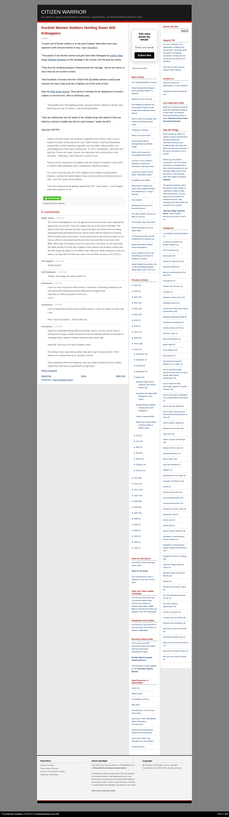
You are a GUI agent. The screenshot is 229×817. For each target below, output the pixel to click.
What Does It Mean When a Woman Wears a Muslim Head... (146, 425)
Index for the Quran (140, 571)
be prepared (168, 281)
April (138, 453)
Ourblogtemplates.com (45, 814)
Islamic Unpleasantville (145, 416)
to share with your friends (173, 618)
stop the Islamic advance (173, 531)
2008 (136, 507)
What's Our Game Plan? (141, 135)
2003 (136, 536)
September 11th (169, 514)
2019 (136, 320)
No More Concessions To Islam (52, 771)
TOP (226, 814)
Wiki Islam (136, 705)
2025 (136, 285)
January (139, 470)
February (140, 464)
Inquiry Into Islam (47, 765)
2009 (136, 501)
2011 (136, 490)
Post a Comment (49, 370)
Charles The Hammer (171, 286)
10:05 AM (60, 218)
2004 (136, 530)
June (138, 441)
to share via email (170, 612)
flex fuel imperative (170, 339)
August (139, 377)
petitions (166, 470)
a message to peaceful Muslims (175, 233)
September (140, 371)
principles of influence (172, 481)
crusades (167, 292)
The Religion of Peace (140, 699)
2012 (136, 484)
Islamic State (116, 55)
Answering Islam (138, 747)
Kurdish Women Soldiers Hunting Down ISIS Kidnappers (146, 408)
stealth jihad (168, 525)
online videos (168, 459)
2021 (136, 309)
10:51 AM (59, 261)
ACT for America (170, 250)
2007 (136, 513)
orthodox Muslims (57, 59)
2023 (136, 297)
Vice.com (45, 129)
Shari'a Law (168, 520)
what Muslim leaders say (173, 637)
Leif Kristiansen (48, 272)
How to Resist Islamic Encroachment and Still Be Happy (142, 144)
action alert (167, 256)
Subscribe (144, 55)
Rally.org (178, 47)
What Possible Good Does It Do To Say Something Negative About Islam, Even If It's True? (144, 267)
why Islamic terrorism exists (174, 651)
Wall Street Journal (60, 91)
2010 (136, 495)
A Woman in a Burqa (140, 130)
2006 (136, 519)
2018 (136, 326)
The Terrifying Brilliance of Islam (144, 82)
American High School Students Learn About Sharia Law (146, 384)
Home (83, 376)
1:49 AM (58, 283)
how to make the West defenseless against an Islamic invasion (175, 386)
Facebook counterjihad (172, 322)
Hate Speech (137, 200)
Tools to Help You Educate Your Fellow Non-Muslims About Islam (144, 121)
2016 (136, 338)
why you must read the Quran (174, 656)
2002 (136, 542)
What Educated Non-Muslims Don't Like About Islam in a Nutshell (143, 91)
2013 (136, 478)
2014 (136, 349)
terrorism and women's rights (174, 587)
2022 (136, 303)
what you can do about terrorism (175, 642)
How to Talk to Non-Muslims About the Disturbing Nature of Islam (175, 414)
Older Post (120, 376)
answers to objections (172, 261)
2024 (136, 291)
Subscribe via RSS (139, 68)
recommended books (171, 498)
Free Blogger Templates (13, 814)
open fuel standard (170, 464)
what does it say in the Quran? (175, 628)
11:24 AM (62, 272)
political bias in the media (173, 475)
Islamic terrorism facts (172, 448)
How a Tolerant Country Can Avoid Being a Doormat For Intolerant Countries (143, 256)
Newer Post (46, 376)
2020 (136, 314)
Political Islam (137, 694)
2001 (136, 548)
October (139, 366)
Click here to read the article (103, 791)
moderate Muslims (170, 453)
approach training (170, 267)
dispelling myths (169, 303)
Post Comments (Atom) (63, 380)
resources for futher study (173, 509)
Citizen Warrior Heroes (49, 768)
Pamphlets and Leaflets (141, 180)
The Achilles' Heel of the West (143, 222)
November (140, 360)
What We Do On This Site (142, 99)
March (139, 459)
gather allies (168, 344)
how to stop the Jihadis (172, 406)
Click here (143, 630)
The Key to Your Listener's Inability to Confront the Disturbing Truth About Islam (143, 163)
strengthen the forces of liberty (175, 556)
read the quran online (171, 492)
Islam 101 (135, 688)
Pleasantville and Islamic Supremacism (109, 768)
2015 (136, 344)
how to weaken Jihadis (172, 423)
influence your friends (171, 428)
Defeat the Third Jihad (49, 775)
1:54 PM (58, 326)
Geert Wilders (168, 350)
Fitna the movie (169, 333)
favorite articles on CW (172, 328)
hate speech (168, 356)
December (140, 354)
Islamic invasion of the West (174, 439)
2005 (136, 525)
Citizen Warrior (63, 12)
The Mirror (92, 47)
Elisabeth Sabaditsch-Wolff (174, 317)
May (138, 447)
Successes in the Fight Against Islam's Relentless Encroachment (144, 721)
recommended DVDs (171, 503)
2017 (136, 332)
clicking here (168, 50)
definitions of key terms (172, 297)
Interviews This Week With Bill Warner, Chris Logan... (146, 396)
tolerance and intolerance (173, 623)
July (138, 435)
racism (166, 487)
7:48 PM (58, 305)
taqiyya (167, 180)
